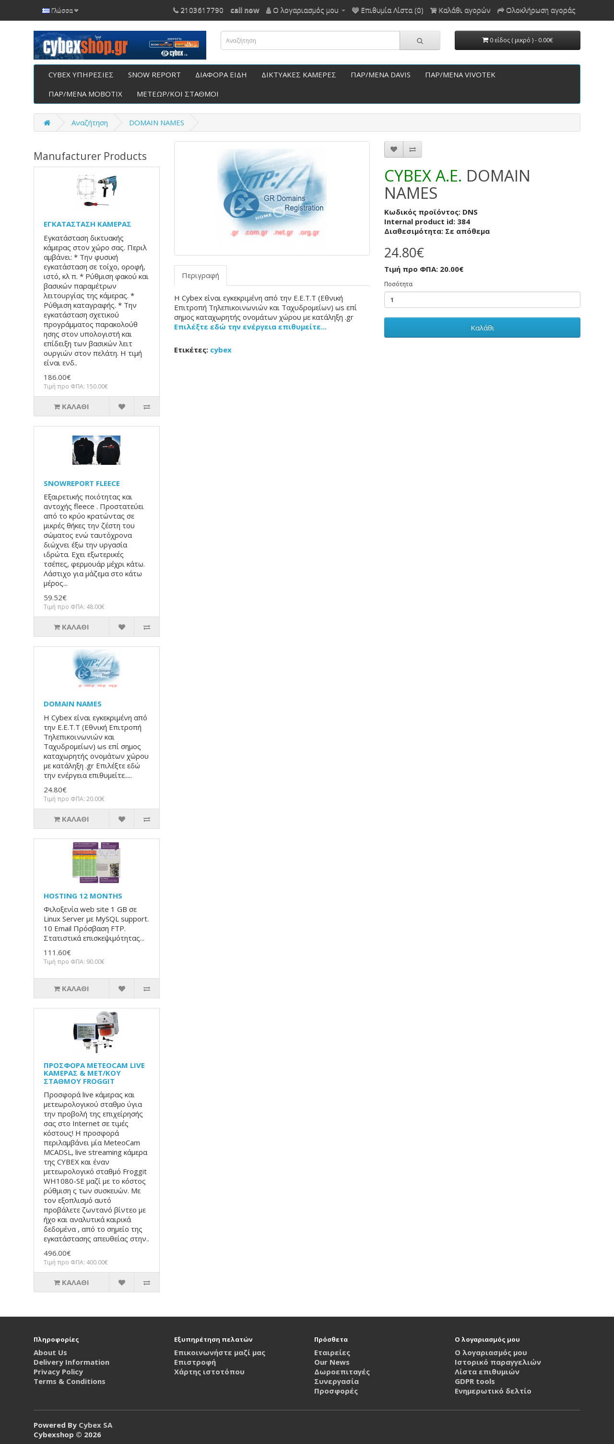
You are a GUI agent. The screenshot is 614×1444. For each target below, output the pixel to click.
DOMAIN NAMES (156, 122)
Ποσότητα (398, 284)
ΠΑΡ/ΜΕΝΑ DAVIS (381, 74)
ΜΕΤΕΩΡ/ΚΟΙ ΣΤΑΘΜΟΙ (178, 93)
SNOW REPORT (154, 74)
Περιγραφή (200, 275)
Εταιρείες (332, 1352)
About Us (50, 1352)
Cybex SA (95, 1425)
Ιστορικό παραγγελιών (498, 1362)
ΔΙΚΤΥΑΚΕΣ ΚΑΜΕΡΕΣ (298, 74)
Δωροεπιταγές (342, 1371)
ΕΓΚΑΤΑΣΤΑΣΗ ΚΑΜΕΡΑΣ (87, 224)
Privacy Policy (58, 1371)
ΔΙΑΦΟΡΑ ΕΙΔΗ (221, 74)
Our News (332, 1362)
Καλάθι (483, 327)
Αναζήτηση (89, 122)
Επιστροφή (195, 1362)
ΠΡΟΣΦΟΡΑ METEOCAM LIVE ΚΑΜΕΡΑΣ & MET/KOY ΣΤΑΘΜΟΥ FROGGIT (94, 1073)
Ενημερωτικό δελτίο (493, 1390)
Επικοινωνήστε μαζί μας (219, 1352)
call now (245, 9)
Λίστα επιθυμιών (487, 1371)
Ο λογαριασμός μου (491, 1352)
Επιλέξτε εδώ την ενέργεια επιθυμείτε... (250, 326)
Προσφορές (336, 1390)
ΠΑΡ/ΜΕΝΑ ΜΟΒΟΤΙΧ (85, 93)
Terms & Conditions (70, 1381)
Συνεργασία (336, 1381)
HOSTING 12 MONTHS (83, 895)
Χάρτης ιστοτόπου (209, 1371)
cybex (221, 349)
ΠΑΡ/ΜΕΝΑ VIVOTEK (460, 74)
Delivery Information (71, 1362)
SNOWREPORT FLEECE (82, 483)
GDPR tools (475, 1381)
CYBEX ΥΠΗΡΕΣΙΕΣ (81, 74)
